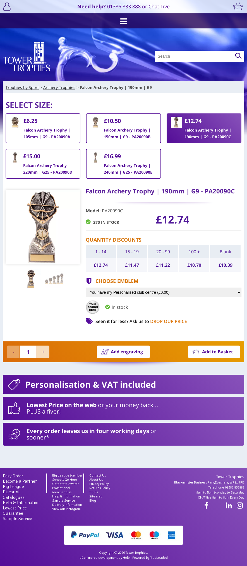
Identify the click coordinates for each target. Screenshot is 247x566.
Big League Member (67, 475)
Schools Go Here (64, 480)
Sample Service (17, 518)
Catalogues (14, 497)
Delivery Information (67, 505)
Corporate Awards (65, 484)
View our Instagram (66, 509)
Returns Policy (99, 488)
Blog (92, 501)
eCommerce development (99, 558)
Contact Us (97, 475)
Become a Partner (20, 481)
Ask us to (158, 321)
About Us (96, 480)
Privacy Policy (99, 484)
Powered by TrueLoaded (150, 558)
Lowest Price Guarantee (15, 510)
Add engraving (127, 352)
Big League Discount (13, 489)
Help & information (66, 496)
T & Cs (93, 492)
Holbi (127, 558)
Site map (95, 496)
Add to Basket (217, 352)
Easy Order (13, 476)
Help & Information (21, 503)
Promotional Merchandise (62, 490)
